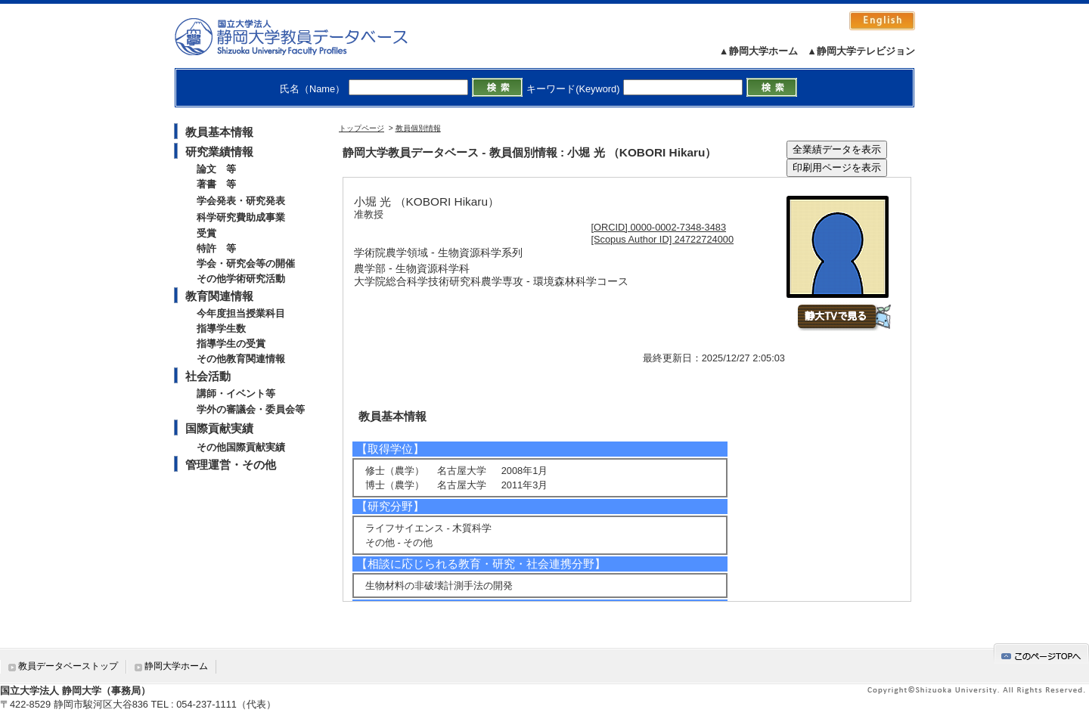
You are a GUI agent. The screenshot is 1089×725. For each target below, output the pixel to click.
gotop (1041, 653)
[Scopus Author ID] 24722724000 (662, 239)
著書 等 (216, 184)
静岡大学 (306, 36)
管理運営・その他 (230, 464)
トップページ (361, 128)
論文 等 (216, 169)
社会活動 (208, 376)
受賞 (206, 233)
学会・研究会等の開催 (246, 263)
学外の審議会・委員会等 (251, 409)
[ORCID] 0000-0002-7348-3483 (659, 227)
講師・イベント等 (236, 393)
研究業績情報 (219, 151)
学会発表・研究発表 (241, 200)
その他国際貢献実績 (241, 447)
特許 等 (216, 248)
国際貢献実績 (219, 428)
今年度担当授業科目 (241, 313)
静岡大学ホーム (176, 666)
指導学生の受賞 (231, 343)
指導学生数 (221, 328)
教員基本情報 (219, 131)
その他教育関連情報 (241, 358)
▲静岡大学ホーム (758, 51)
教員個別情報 (418, 128)
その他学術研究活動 (241, 278)
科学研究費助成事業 (241, 217)
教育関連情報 (219, 296)
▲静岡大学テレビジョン (861, 51)
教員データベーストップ (68, 666)
